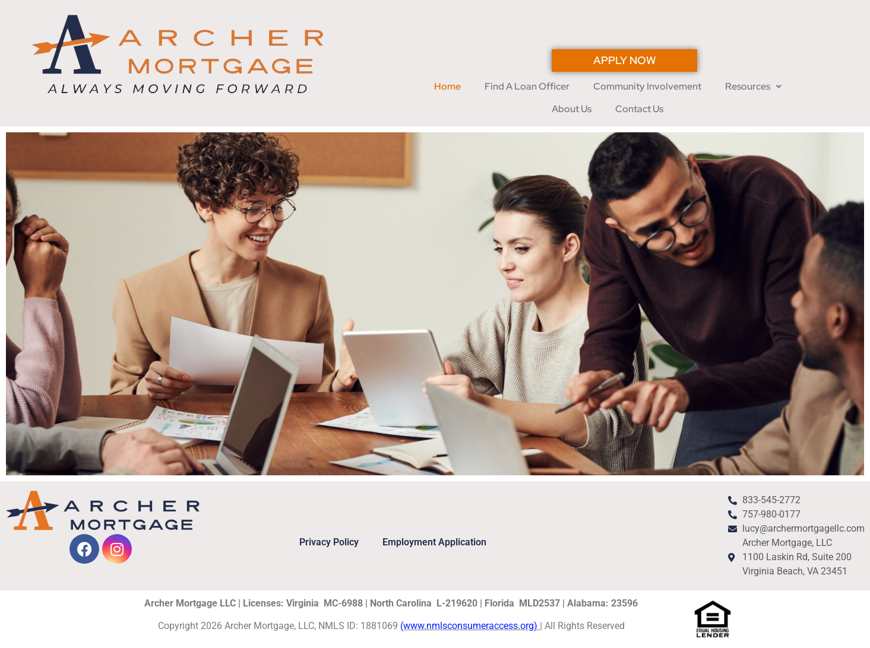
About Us (571, 109)
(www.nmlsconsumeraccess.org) (470, 625)
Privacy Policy (329, 542)
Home (447, 86)
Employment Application (434, 542)
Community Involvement (647, 86)
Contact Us (639, 109)
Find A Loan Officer (527, 86)
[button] (753, 86)
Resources (753, 86)
